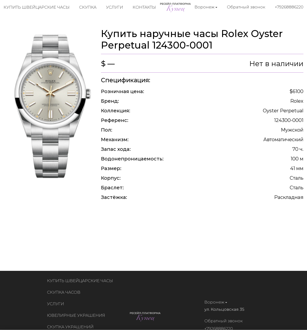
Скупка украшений (71, 326)
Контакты (144, 7)
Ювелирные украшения (77, 315)
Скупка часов (64, 292)
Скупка (87, 7)
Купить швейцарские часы (37, 7)
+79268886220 (289, 7)
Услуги (114, 7)
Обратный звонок (246, 7)
